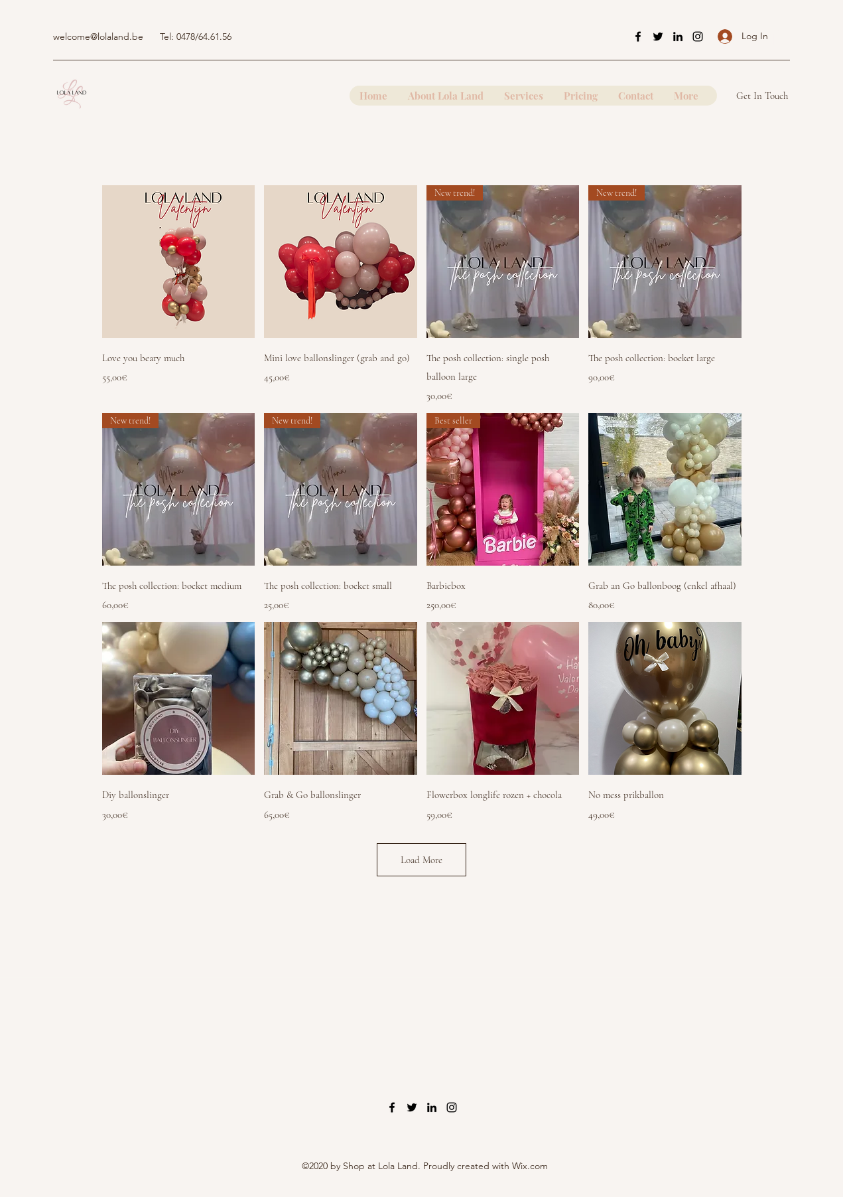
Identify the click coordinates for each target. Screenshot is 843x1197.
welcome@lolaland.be (98, 36)
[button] (781, 36)
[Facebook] (638, 36)
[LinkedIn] (677, 36)
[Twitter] (658, 36)
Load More (421, 860)
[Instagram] (697, 36)
